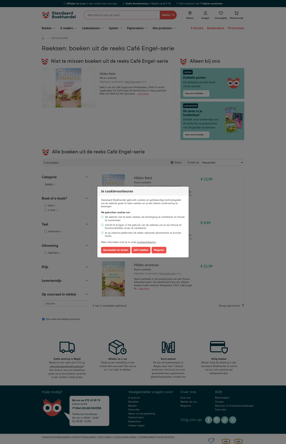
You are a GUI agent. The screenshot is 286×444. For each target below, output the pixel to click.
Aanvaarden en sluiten (115, 250)
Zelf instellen (141, 250)
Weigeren (159, 250)
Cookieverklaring (146, 242)
